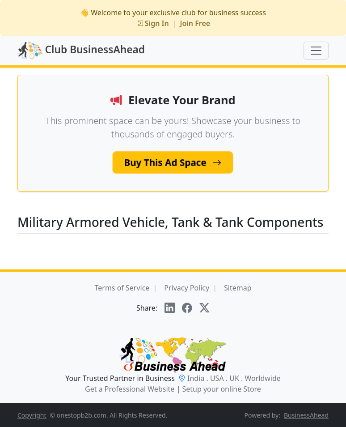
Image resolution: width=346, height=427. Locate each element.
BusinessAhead (306, 415)
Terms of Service (121, 288)
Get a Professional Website (129, 389)
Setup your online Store (221, 389)
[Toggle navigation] (316, 51)
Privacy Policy (186, 288)
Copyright (31, 415)
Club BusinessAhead (81, 51)
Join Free (195, 23)
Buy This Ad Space (173, 162)
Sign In (152, 23)
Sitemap (238, 288)
